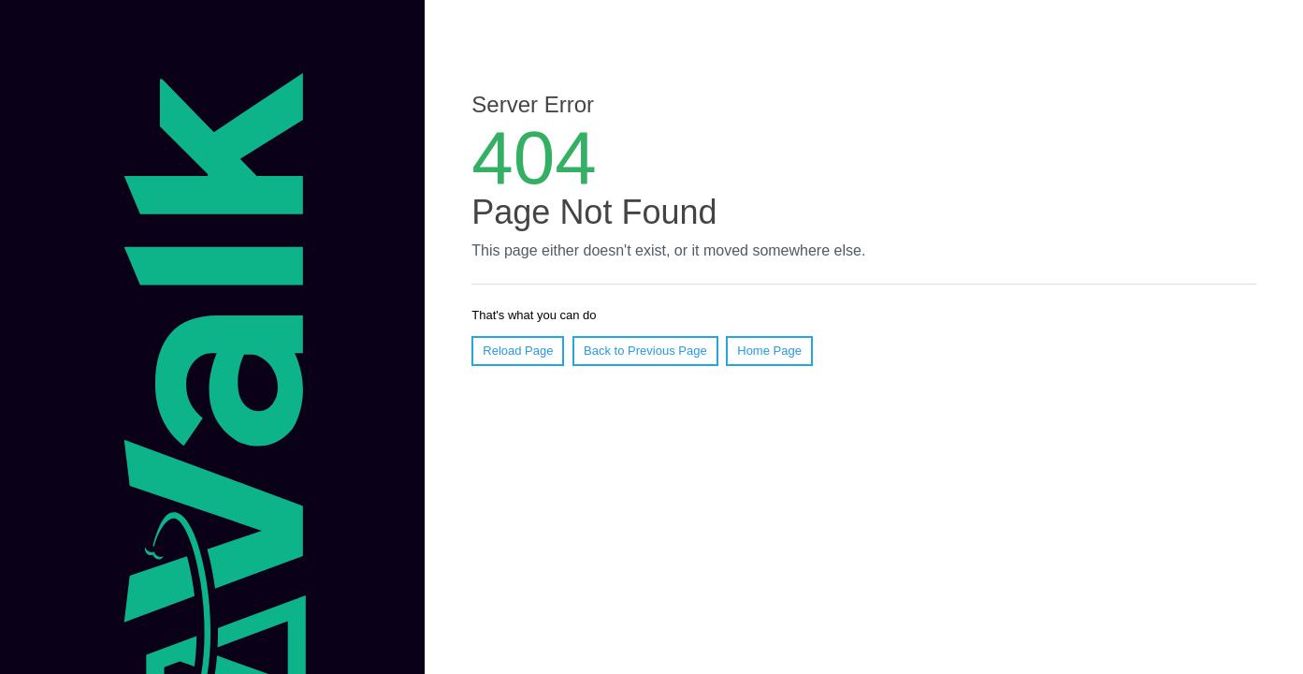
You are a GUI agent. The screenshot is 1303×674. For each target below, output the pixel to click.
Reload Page (518, 351)
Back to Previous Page (645, 351)
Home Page (769, 351)
